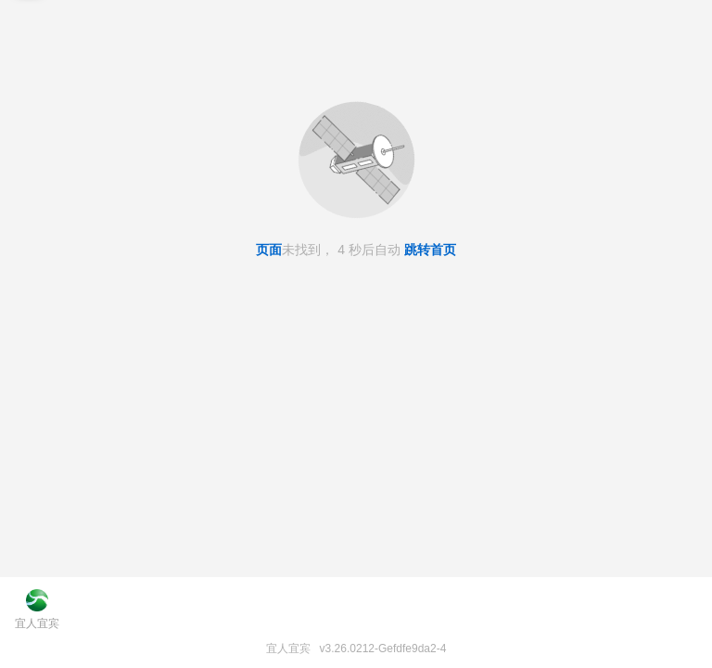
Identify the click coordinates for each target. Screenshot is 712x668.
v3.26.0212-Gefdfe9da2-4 (383, 648)
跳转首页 (430, 249)
